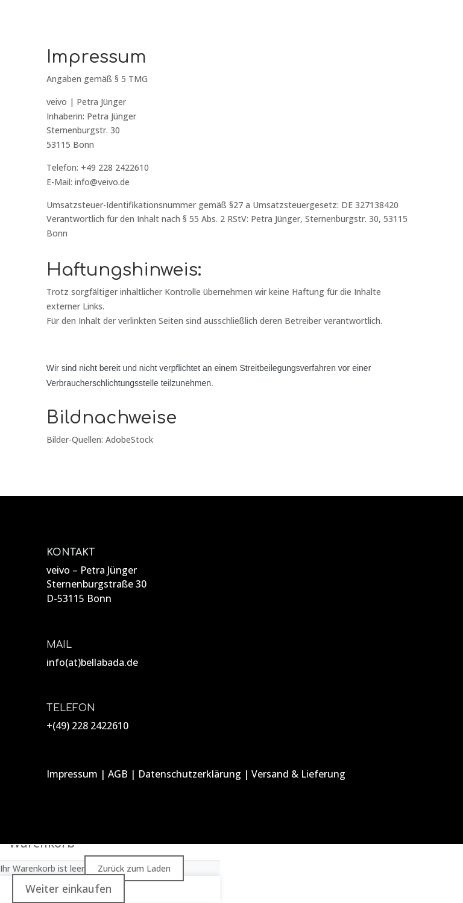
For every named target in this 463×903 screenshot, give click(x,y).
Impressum (72, 774)
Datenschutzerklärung (189, 774)
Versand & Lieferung (298, 774)
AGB (118, 774)
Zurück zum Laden (134, 868)
